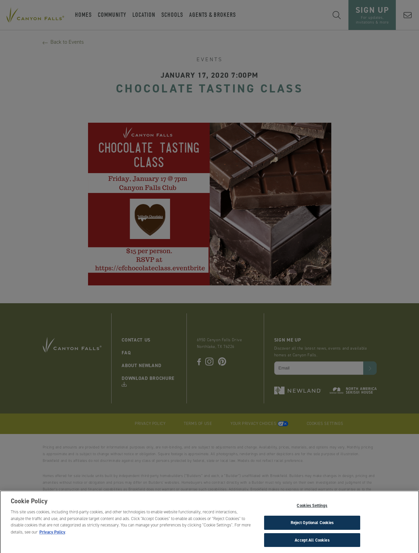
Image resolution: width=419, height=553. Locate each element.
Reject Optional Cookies (312, 524)
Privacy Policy (52, 533)
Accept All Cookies (312, 541)
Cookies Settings (312, 507)
